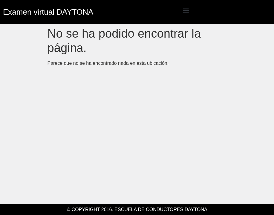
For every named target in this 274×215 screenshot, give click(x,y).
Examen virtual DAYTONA (48, 11)
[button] (186, 11)
